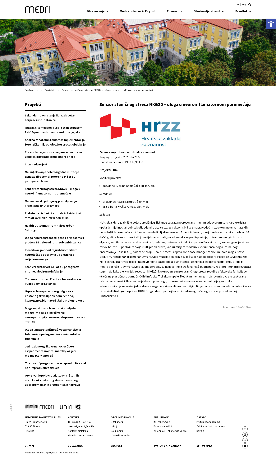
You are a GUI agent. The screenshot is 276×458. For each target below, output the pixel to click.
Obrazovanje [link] (97, 11)
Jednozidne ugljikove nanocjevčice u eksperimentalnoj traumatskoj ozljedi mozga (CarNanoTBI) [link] (50, 350)
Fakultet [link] (243, 11)
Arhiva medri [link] (204, 446)
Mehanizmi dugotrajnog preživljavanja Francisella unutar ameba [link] (51, 203)
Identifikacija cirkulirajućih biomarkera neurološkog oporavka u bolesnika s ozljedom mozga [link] (51, 254)
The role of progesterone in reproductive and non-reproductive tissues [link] (55, 365)
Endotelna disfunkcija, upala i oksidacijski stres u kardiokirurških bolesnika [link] (53, 215)
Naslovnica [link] (31, 90)
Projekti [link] (50, 90)
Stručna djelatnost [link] (209, 11)
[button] (249, 4)
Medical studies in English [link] (137, 11)
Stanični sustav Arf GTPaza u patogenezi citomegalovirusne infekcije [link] (52, 269)
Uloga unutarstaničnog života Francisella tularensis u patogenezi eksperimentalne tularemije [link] (53, 334)
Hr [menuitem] (238, 4)
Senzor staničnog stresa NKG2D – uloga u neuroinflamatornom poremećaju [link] (52, 191)
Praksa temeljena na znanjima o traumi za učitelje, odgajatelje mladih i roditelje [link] (53, 154)
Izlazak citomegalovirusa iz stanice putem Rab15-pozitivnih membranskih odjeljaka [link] (53, 130)
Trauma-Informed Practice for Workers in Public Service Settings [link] (53, 281)
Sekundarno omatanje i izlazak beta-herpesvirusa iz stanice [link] (50, 117)
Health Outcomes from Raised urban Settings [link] (49, 228)
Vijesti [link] (29, 446)
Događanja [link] (75, 445)
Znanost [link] (174, 11)
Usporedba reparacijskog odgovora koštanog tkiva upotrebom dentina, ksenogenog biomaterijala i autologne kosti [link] (55, 295)
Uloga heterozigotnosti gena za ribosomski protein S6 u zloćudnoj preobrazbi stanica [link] (54, 240)
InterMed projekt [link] (36, 164)
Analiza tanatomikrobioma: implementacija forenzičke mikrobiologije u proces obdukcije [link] (55, 142)
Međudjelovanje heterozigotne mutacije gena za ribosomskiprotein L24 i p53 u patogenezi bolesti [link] (52, 176)
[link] (271, 24)
